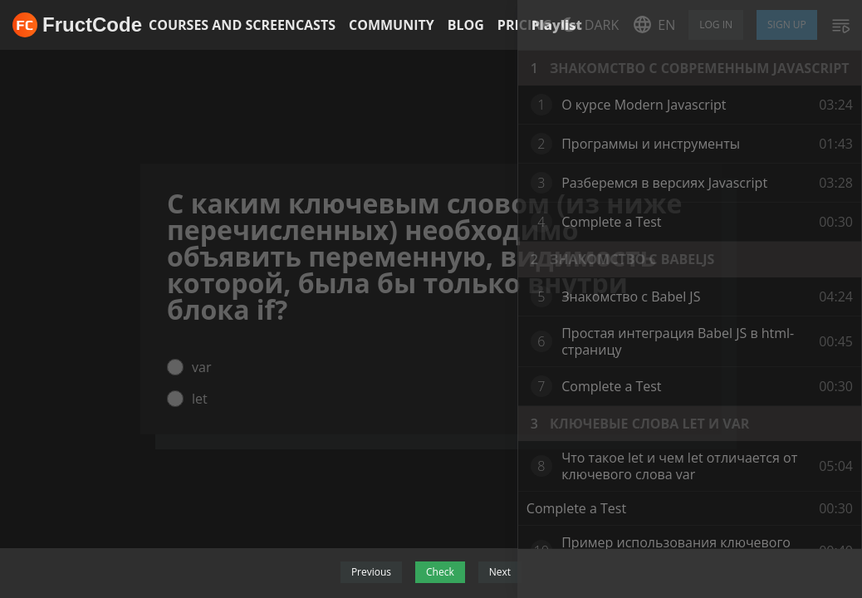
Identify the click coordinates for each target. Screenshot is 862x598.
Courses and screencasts (242, 25)
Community (391, 25)
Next (500, 572)
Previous (371, 572)
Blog (466, 25)
